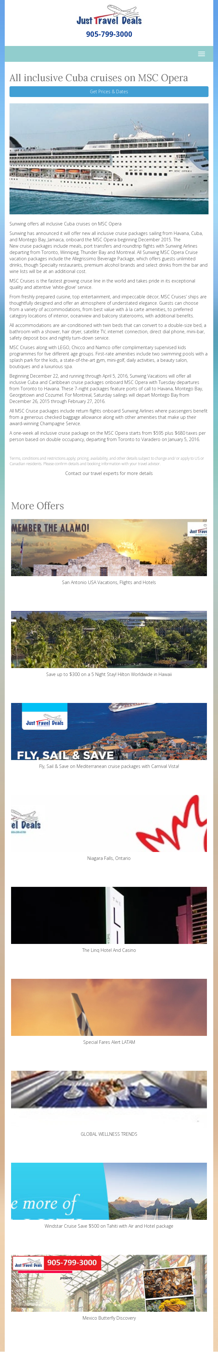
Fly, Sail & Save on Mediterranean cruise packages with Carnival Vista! (109, 736)
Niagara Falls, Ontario (109, 828)
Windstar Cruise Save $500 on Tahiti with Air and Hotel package (109, 1196)
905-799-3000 (109, 34)
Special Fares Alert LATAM (109, 1012)
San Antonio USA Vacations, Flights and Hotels (109, 552)
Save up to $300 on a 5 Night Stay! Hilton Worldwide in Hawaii (109, 644)
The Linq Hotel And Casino (109, 920)
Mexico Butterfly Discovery (109, 1288)
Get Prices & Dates (109, 91)
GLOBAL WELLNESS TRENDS (109, 1104)
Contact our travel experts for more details (109, 473)
